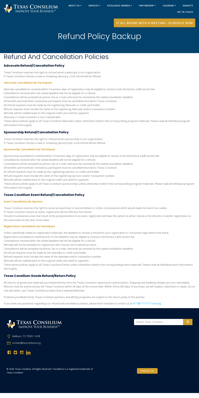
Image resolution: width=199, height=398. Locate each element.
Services (94, 5)
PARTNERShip (147, 5)
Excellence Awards (120, 5)
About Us (75, 5)
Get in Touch (185, 11)
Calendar (169, 5)
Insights (188, 5)
